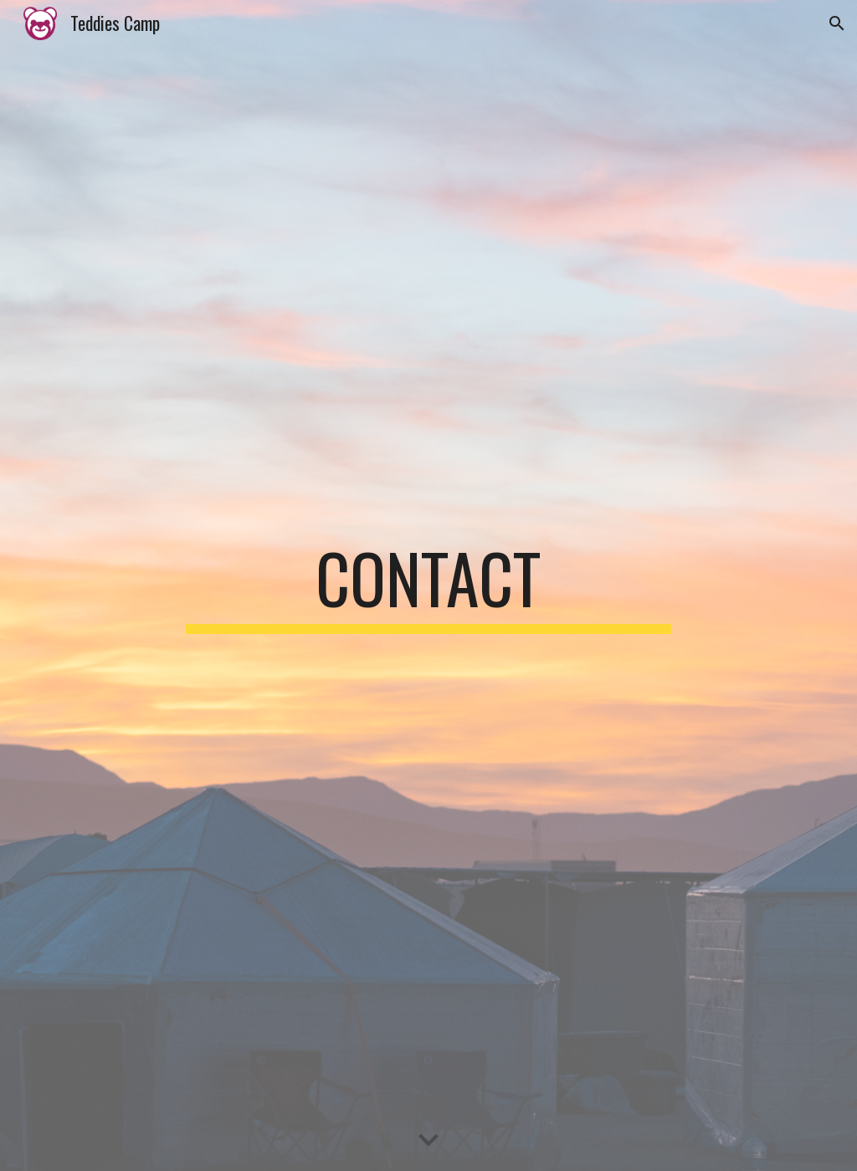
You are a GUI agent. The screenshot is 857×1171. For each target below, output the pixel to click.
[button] (837, 23)
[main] (428, 585)
